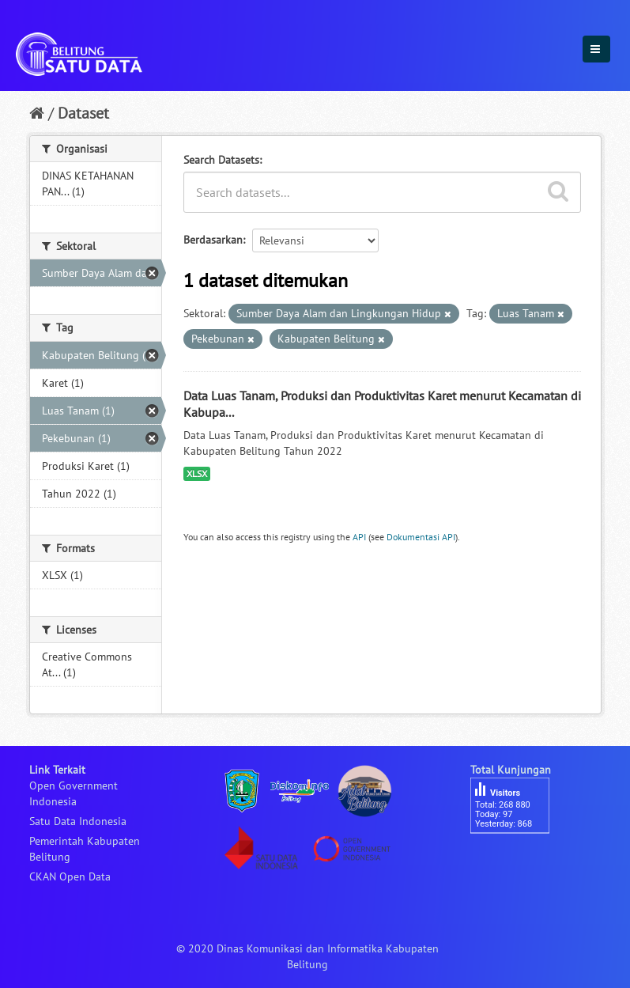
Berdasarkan (213, 240)
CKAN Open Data (70, 876)
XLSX (197, 473)
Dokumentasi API (421, 537)
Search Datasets (221, 160)
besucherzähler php (517, 861)
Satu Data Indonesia (77, 821)
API (359, 537)
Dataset (83, 113)
